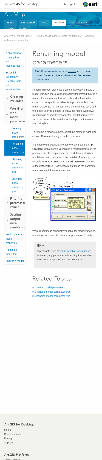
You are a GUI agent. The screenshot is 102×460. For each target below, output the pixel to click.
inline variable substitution (74, 251)
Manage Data (79, 22)
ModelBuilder (24, 36)
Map (44, 22)
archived (72, 71)
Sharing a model (15, 261)
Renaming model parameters (18, 148)
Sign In (72, 4)
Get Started (28, 22)
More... (24, 28)
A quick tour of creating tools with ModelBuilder (13, 59)
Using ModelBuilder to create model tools (58, 36)
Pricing (8, 438)
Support (8, 442)
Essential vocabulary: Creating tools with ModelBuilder (13, 81)
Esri (90, 4)
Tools (10, 28)
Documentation (12, 434)
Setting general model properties (14, 238)
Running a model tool (11, 251)
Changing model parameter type (17, 185)
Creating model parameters (18, 132)
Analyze (59, 22)
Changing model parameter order (17, 165)
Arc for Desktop (23, 4)
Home (10, 22)
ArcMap (15, 14)
